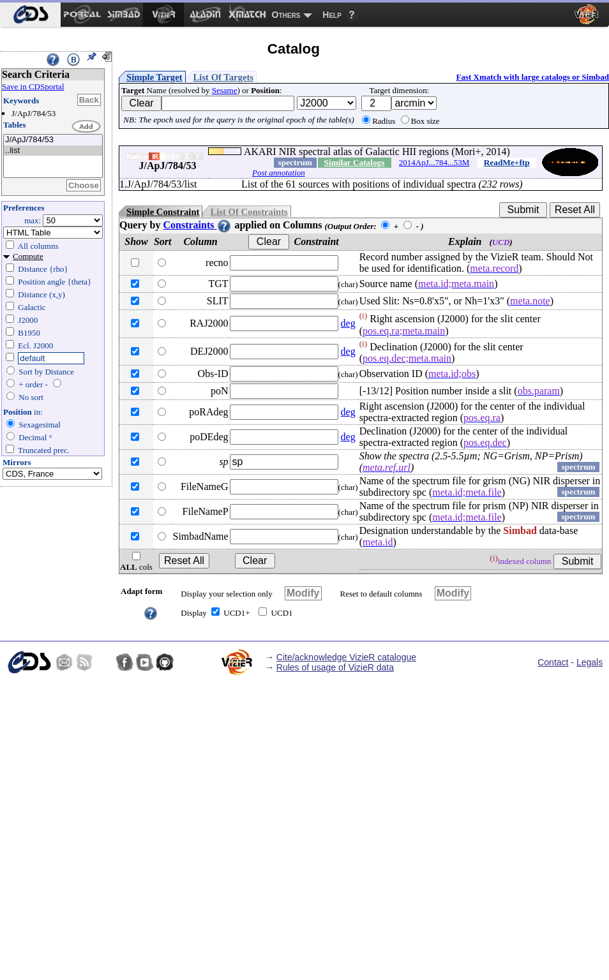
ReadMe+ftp (507, 162)
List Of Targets (223, 77)
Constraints (197, 224)
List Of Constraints (248, 212)
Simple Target (154, 77)
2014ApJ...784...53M (434, 162)
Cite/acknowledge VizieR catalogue (346, 657)
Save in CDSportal (33, 86)
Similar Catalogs (354, 162)
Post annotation (278, 172)
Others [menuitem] (286, 15)
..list (53, 150)
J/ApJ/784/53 (53, 140)
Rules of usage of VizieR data (335, 667)
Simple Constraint (162, 212)
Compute (28, 256)
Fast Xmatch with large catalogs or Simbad (532, 77)
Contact (553, 662)
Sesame (224, 90)
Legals (589, 662)
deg (348, 323)
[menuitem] (30, 15)
